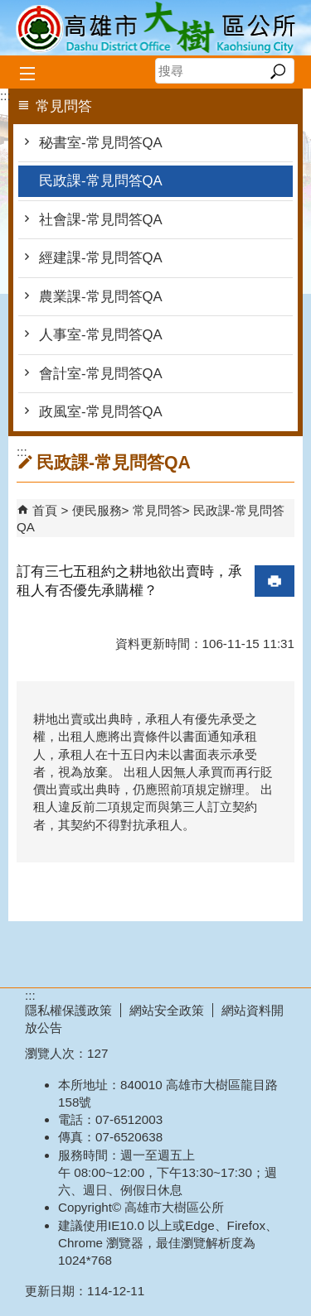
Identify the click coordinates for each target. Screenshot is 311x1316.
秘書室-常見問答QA (101, 143)
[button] (277, 71)
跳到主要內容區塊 (8, 8)
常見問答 (157, 510)
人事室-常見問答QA (101, 335)
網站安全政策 (166, 1010)
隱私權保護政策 (68, 1010)
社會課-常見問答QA (101, 220)
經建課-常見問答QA (101, 258)
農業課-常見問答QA (101, 297)
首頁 (44, 510)
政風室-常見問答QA (101, 412)
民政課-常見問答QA (101, 181)
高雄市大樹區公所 (156, 27)
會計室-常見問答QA (101, 374)
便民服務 (97, 510)
